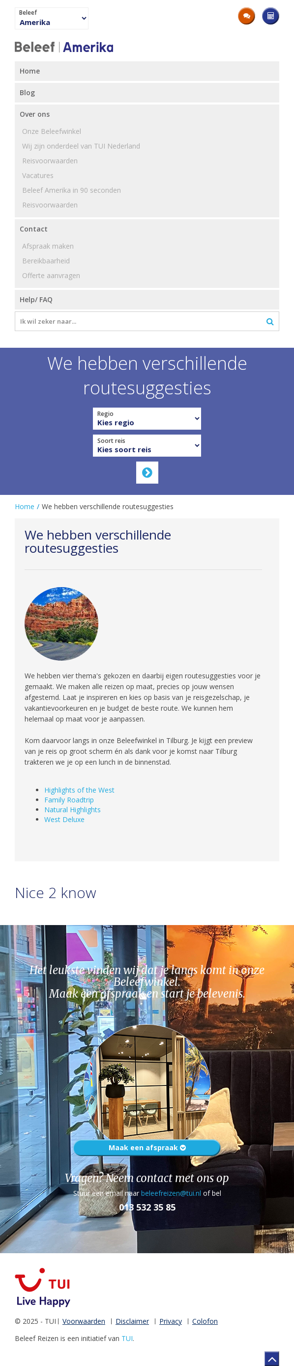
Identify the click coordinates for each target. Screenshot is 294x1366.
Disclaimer (132, 1321)
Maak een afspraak (147, 1147)
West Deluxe (64, 819)
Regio (105, 414)
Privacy (170, 1321)
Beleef (28, 13)
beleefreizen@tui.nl (171, 1193)
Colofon (205, 1321)
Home (24, 506)
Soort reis (111, 441)
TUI (127, 1338)
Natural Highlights (72, 809)
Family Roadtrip (69, 799)
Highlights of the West (79, 790)
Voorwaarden (83, 1321)
